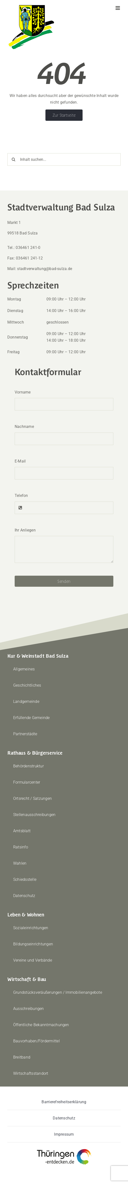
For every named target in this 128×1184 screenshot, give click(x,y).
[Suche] (13, 159)
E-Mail (20, 461)
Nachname (24, 426)
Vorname (23, 392)
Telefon (21, 495)
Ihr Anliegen (25, 530)
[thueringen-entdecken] (64, 1149)
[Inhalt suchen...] (64, 159)
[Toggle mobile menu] (118, 8)
